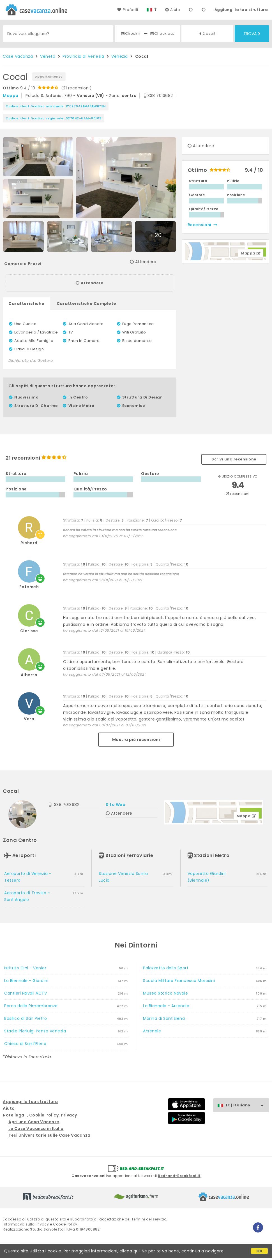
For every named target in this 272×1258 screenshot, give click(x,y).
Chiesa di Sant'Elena (25, 1043)
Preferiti (127, 9)
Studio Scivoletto (47, 1229)
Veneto (47, 56)
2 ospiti (207, 33)
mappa (11, 95)
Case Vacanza (18, 56)
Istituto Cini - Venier (25, 968)
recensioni (203, 225)
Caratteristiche (26, 303)
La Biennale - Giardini (26, 980)
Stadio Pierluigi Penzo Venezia (35, 1031)
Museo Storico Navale (165, 993)
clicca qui (129, 1251)
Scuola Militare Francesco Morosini (179, 980)
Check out (162, 33)
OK (259, 1251)
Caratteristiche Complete (86, 303)
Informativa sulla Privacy (26, 1224)
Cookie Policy (65, 1224)
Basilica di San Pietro (25, 1018)
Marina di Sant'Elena (164, 1018)
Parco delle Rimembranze (31, 1006)
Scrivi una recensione (233, 459)
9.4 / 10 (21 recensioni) (47, 88)
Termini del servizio (149, 1219)
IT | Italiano (247, 1105)
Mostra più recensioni (136, 739)
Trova (252, 33)
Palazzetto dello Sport (165, 968)
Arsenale (152, 1031)
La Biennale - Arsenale (166, 1006)
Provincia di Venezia (83, 56)
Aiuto (172, 9)
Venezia (119, 56)
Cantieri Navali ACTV (25, 993)
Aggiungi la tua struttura (241, 9)
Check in (131, 33)
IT (155, 9)
